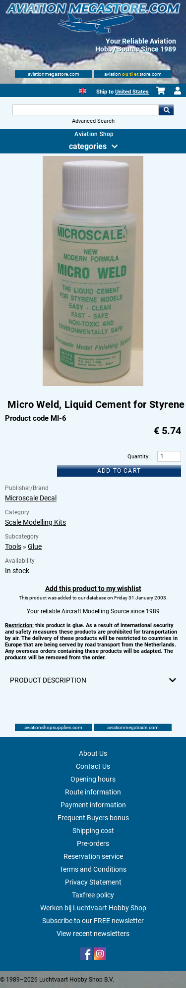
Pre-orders (93, 843)
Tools (13, 546)
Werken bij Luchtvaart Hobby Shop (93, 908)
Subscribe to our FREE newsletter (93, 921)
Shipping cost (93, 831)
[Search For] (85, 109)
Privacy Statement (93, 882)
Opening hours (93, 779)
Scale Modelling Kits (35, 522)
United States (132, 92)
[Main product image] (93, 384)
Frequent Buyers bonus (93, 818)
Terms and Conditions (93, 869)
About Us (93, 753)
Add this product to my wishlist (93, 589)
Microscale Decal (31, 498)
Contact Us (93, 766)
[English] (82, 90)
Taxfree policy (93, 895)
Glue (35, 546)
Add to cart (119, 470)
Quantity (137, 456)
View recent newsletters (93, 934)
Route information (93, 792)
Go (166, 109)
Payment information (93, 805)
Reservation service (93, 856)
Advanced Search (93, 121)
